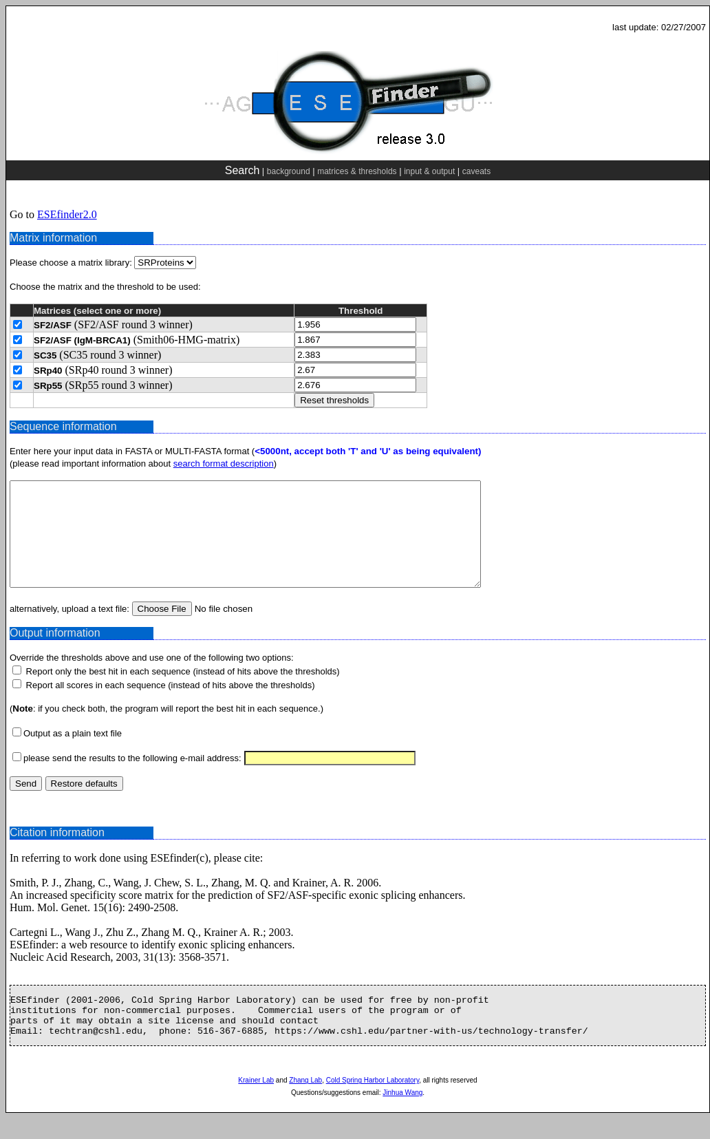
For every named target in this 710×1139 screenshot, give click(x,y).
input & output (429, 171)
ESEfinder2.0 (67, 214)
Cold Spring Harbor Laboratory (372, 1101)
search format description (223, 463)
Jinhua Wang (402, 1113)
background (288, 171)
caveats (476, 171)
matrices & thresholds (356, 171)
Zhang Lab (305, 1101)
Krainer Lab (256, 1101)
